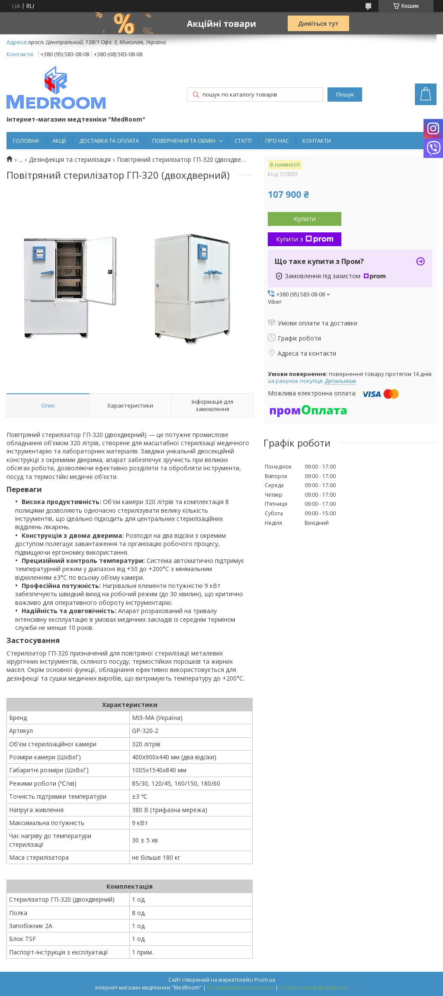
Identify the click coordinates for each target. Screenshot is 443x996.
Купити (305, 218)
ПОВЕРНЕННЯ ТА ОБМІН (183, 141)
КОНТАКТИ (316, 141)
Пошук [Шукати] (344, 94)
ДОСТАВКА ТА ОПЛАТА (109, 141)
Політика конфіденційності (313, 987)
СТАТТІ (243, 141)
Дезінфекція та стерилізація (70, 160)
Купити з (305, 239)
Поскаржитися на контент (240, 987)
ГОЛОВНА (26, 141)
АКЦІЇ (59, 141)
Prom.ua (264, 979)
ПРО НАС (277, 141)
